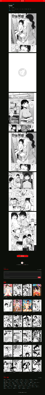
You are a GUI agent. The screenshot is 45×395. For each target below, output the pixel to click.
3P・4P (18, 382)
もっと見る (40, 377)
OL (12, 386)
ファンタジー (26, 382)
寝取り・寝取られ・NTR (7, 382)
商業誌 (13, 4)
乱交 (16, 386)
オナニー (25, 386)
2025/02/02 (13, 10)
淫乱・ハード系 (37, 382)
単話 (5, 379)
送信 (39, 277)
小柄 (20, 388)
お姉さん (6, 388)
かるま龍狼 (13, 7)
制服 (22, 382)
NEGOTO (22, 0)
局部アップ (16, 388)
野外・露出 (6, 385)
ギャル (29, 386)
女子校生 (32, 379)
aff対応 (9, 379)
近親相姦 (16, 385)
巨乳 (14, 379)
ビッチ (28, 388)
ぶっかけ (11, 385)
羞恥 (5, 386)
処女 (14, 382)
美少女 (36, 379)
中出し (22, 379)
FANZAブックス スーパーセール (23, 385)
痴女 (9, 386)
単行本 (18, 379)
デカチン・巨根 (32, 385)
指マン (37, 386)
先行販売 (24, 388)
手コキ (33, 386)
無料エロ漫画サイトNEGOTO (23, 392)
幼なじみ (20, 386)
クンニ (37, 385)
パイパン (10, 388)
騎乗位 (31, 382)
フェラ (27, 379)
